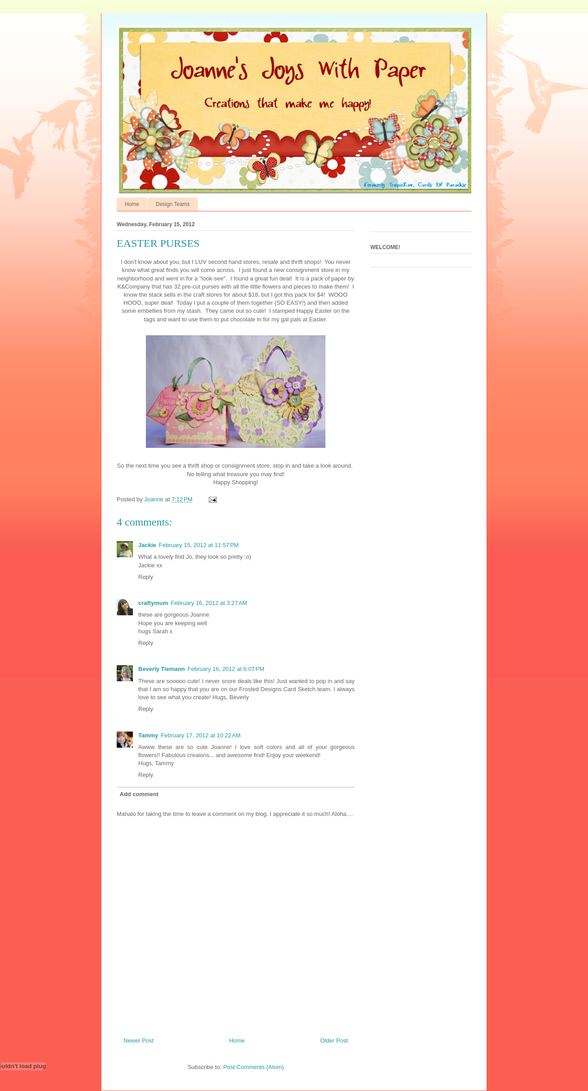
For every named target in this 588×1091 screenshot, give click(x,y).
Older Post (334, 1040)
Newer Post (138, 1040)
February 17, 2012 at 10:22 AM (201, 735)
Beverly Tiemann (161, 669)
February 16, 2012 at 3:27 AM (209, 603)
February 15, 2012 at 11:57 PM (199, 545)
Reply (145, 577)
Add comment (139, 794)
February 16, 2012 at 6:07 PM (226, 669)
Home (132, 204)
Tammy (148, 735)
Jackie (147, 545)
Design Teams (173, 204)
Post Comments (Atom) (253, 1067)
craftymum (153, 603)
